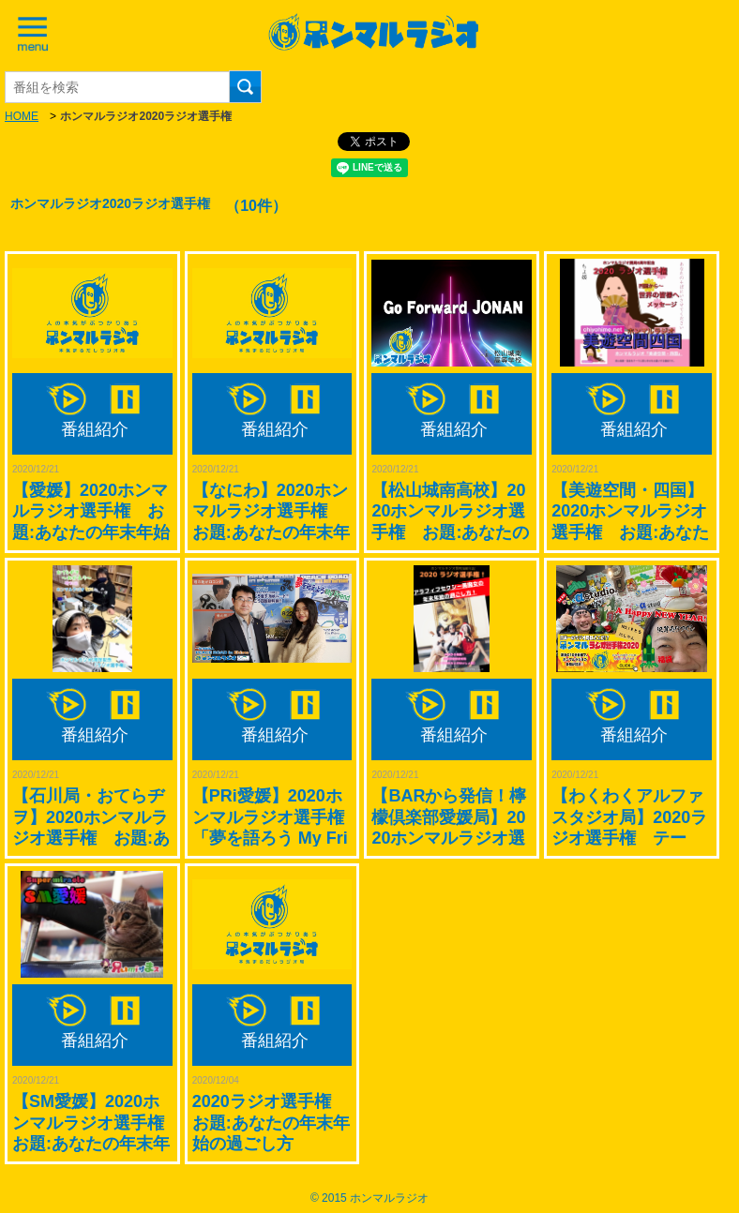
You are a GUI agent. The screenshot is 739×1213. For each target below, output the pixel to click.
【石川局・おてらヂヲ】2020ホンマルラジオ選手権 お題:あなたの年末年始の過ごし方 (91, 838)
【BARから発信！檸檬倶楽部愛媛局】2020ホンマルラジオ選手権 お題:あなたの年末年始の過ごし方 (450, 838)
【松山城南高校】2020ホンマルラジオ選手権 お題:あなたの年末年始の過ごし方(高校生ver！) (450, 532)
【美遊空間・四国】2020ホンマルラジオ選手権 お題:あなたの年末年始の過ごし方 (630, 532)
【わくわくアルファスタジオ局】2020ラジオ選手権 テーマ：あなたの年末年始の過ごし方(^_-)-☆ (631, 838)
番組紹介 (94, 429)
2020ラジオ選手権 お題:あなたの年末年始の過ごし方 (271, 1122)
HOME (21, 116)
